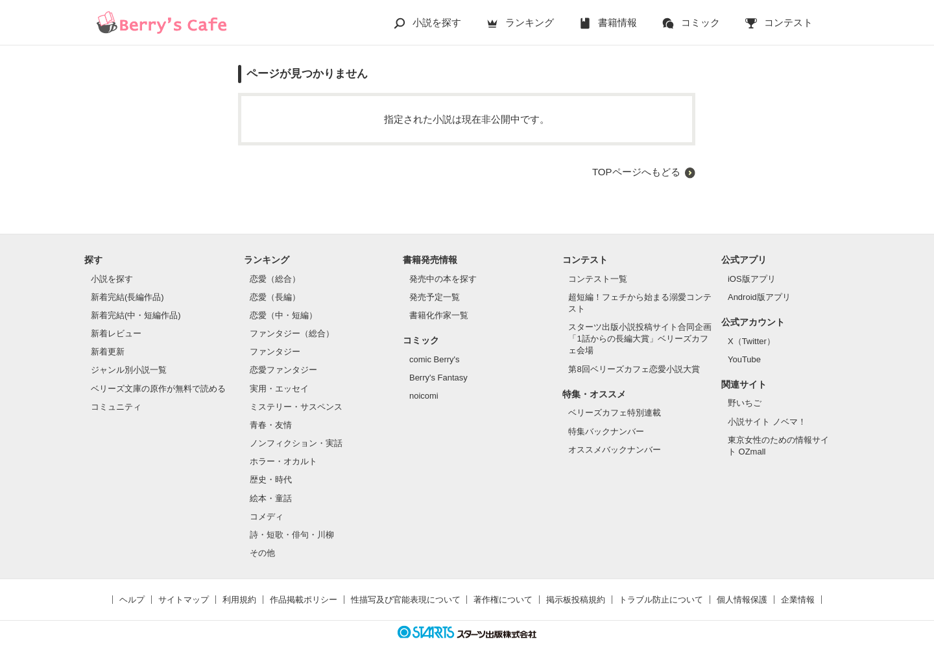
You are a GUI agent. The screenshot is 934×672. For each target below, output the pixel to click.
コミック (700, 22)
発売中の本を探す (443, 279)
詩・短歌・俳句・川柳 (292, 535)
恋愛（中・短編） (283, 315)
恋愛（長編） (275, 297)
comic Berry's (434, 359)
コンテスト (788, 22)
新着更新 (108, 351)
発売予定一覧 (434, 297)
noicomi (423, 396)
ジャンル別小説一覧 (129, 370)
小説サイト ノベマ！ (767, 422)
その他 (262, 553)
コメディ (266, 516)
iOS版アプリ (752, 279)
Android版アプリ (759, 297)
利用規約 (239, 599)
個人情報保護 (742, 599)
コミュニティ (116, 407)
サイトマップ (183, 599)
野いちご (744, 403)
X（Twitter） (751, 341)
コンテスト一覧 (597, 279)
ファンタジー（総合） (292, 333)
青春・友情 (271, 425)
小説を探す (437, 22)
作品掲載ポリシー (303, 599)
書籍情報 (617, 22)
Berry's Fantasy (438, 377)
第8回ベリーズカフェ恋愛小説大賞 (633, 369)
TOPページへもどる (636, 171)
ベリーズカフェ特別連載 (614, 412)
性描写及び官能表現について (406, 599)
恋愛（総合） (275, 279)
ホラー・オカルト (283, 461)
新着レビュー (116, 333)
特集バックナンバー (606, 431)
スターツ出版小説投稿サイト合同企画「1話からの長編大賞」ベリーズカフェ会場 (640, 338)
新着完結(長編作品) (127, 297)
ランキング (529, 22)
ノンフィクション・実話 (296, 443)
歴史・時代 (271, 479)
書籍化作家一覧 (438, 315)
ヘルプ (132, 599)
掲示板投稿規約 (575, 599)
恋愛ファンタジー (283, 370)
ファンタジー (275, 351)
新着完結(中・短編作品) (136, 315)
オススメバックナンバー (614, 449)
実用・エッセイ (279, 388)
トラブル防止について (661, 599)
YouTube (744, 359)
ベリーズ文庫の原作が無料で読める (158, 388)
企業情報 (798, 599)
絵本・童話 (271, 498)
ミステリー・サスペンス (296, 407)
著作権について (503, 599)
